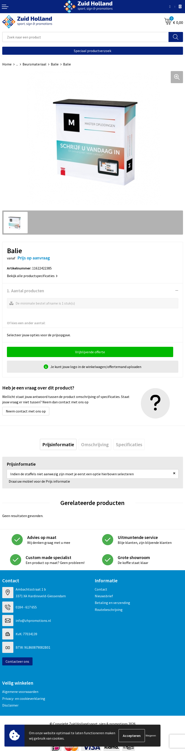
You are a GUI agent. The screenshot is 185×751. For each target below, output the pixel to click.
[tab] (58, 444)
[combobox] (85, 37)
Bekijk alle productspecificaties (32, 275)
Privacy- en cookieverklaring (23, 698)
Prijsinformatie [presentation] (58, 444)
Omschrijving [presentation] (95, 444)
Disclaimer (10, 705)
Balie (55, 64)
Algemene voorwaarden (20, 691)
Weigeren (151, 735)
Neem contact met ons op (26, 411)
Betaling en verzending (112, 602)
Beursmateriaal (34, 64)
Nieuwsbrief (104, 596)
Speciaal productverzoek (92, 50)
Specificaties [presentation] (129, 444)
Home (7, 64)
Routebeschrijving (109, 609)
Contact (101, 589)
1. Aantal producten (25, 290)
